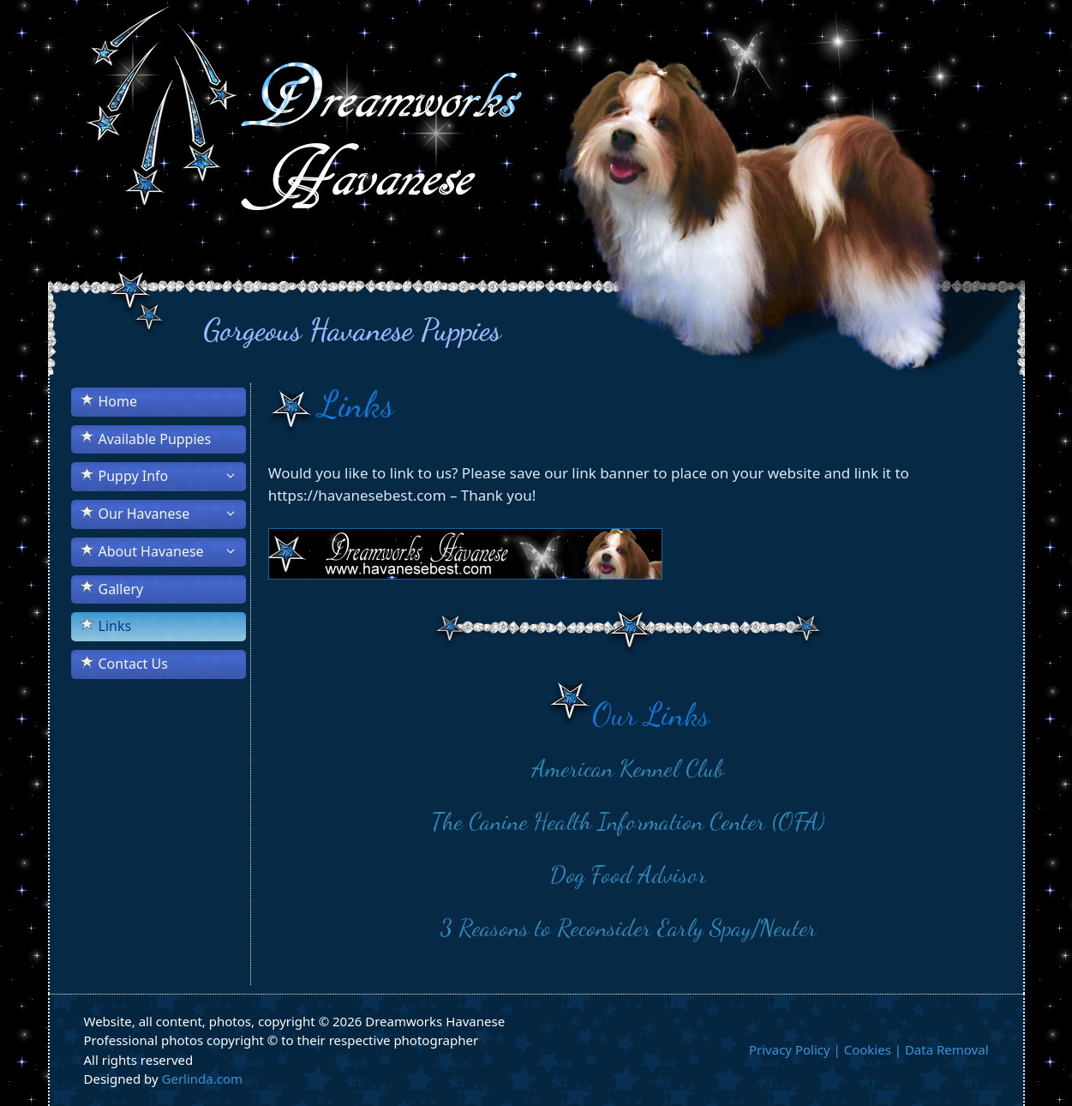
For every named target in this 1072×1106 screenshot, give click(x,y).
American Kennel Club (628, 768)
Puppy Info (172, 476)
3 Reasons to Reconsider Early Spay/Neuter (628, 927)
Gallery (121, 589)
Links (115, 625)
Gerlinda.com (202, 1078)
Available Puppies (155, 439)
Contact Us (133, 663)
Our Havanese (172, 513)
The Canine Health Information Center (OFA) (628, 821)
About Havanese (172, 551)
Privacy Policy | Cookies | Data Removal (869, 1049)
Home (118, 401)
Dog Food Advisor (628, 874)
